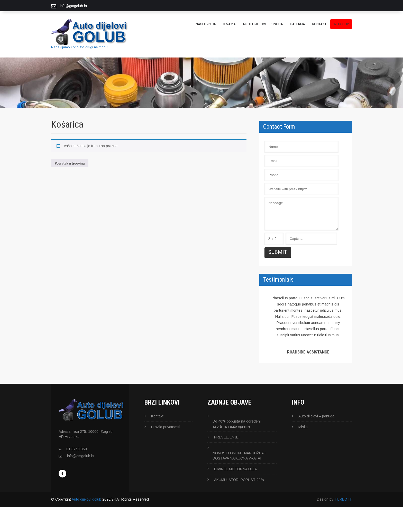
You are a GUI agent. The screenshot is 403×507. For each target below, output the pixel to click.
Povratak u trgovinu (70, 163)
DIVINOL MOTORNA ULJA (235, 469)
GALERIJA (297, 24)
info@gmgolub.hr (81, 456)
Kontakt (319, 24)
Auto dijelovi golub (86, 499)
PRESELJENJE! (227, 437)
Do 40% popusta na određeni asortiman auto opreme (237, 423)
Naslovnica (206, 24)
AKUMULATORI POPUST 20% (239, 480)
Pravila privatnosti (165, 427)
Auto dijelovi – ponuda (263, 24)
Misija (303, 427)
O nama (229, 24)
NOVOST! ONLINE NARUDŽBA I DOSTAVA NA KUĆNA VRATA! (239, 455)
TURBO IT (343, 499)
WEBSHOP (341, 24)
